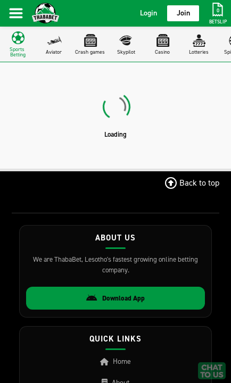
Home (115, 361)
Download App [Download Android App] (115, 298)
